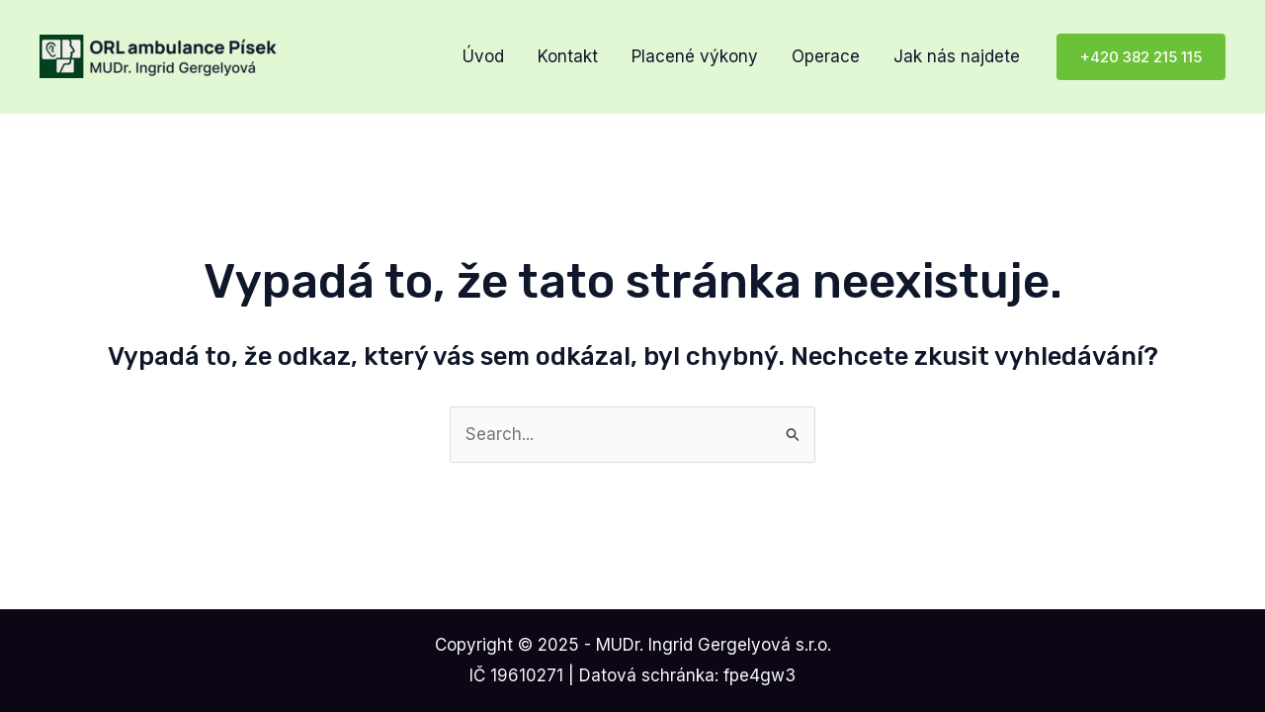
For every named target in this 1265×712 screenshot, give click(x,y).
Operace (826, 56)
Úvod (483, 56)
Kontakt (568, 56)
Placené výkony (695, 56)
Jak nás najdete (956, 56)
